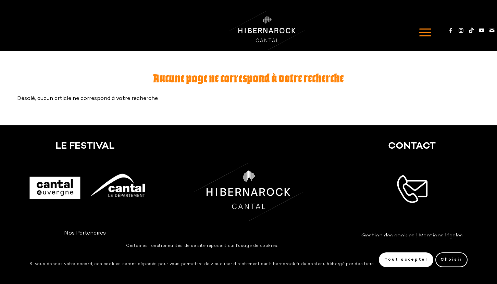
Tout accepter (406, 260)
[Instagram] (461, 30)
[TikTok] (471, 30)
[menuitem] (423, 30)
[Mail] (492, 30)
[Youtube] (481, 30)
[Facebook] (451, 30)
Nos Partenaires (85, 233)
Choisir (451, 260)
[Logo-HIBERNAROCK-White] (267, 30)
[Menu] (423, 30)
